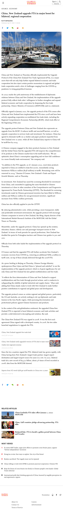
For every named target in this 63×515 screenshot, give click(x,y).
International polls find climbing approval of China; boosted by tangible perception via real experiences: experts (33, 476)
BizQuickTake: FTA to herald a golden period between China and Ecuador (38, 433)
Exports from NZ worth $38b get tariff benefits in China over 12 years (25, 370)
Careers (34, 502)
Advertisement (36, 505)
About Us (15, 502)
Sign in (54, 1)
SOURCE (4, 9)
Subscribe (56, 3)
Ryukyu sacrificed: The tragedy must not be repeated (21, 459)
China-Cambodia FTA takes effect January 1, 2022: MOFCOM (34, 413)
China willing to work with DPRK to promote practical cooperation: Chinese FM (31, 464)
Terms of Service (17, 507)
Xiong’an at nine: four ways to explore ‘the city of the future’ (24, 454)
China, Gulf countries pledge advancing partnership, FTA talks (36, 423)
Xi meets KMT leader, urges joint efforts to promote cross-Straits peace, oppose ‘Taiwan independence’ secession (30, 449)
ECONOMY (13, 9)
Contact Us (15, 505)
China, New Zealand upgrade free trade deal (16, 332)
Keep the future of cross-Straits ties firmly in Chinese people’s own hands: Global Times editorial (31, 470)
